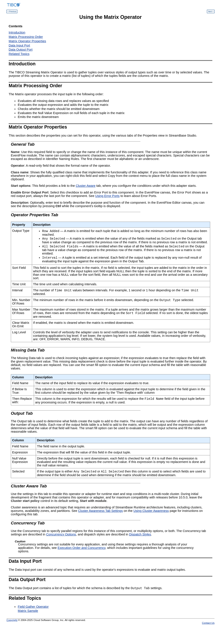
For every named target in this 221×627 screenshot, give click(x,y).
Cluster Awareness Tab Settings (100, 511)
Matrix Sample (28, 610)
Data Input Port (19, 45)
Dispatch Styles (140, 534)
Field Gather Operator (33, 606)
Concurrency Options (61, 534)
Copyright (11, 620)
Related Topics (19, 54)
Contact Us (208, 622)
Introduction (17, 32)
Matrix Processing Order (26, 37)
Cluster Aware (86, 185)
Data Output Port (20, 49)
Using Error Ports (107, 196)
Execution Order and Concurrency (82, 548)
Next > (210, 11)
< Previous (12, 11)
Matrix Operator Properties (27, 41)
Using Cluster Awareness (151, 511)
